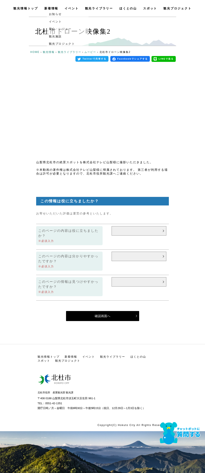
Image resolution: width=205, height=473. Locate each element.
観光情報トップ (25, 8)
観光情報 (49, 52)
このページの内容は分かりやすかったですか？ (68, 258)
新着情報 (51, 8)
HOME (34, 52)
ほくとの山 (128, 8)
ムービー (90, 52)
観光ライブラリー (99, 8)
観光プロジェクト (177, 8)
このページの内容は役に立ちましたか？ (68, 233)
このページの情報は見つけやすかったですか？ (68, 284)
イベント (72, 8)
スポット (150, 8)
